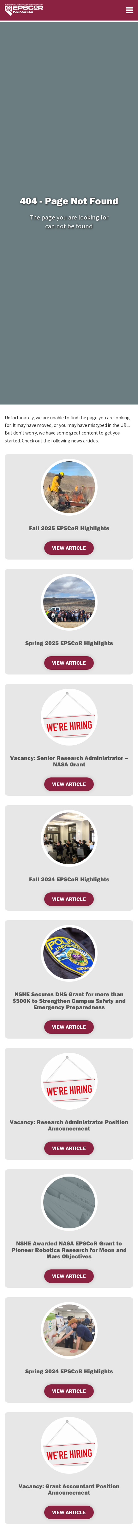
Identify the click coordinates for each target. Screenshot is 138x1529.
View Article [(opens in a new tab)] (69, 899)
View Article (69, 784)
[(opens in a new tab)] (69, 487)
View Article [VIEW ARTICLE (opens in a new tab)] (69, 547)
